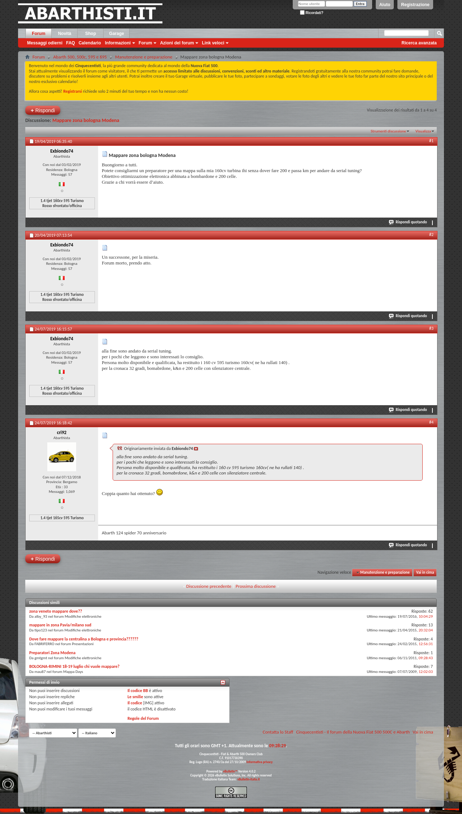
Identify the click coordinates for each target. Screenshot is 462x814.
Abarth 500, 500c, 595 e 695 (80, 57)
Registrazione (415, 4)
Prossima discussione (256, 586)
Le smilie (135, 696)
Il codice (134, 702)
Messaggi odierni (44, 42)
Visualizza (423, 131)
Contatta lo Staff (278, 732)
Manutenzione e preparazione (144, 57)
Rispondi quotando (408, 221)
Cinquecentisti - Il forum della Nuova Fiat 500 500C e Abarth (353, 732)
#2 (431, 234)
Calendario (90, 42)
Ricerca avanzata (419, 42)
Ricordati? (311, 13)
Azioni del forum (177, 42)
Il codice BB (137, 690)
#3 (431, 328)
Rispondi (43, 110)
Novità (64, 33)
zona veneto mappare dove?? (55, 611)
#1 (431, 140)
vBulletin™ (230, 771)
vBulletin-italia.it (248, 779)
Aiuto (385, 4)
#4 (431, 422)
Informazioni (118, 42)
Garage (116, 33)
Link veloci (213, 42)
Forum (38, 33)
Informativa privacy (260, 762)
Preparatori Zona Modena (52, 652)
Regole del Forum (143, 718)
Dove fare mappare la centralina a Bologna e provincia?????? (83, 639)
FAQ (70, 42)
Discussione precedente (208, 586)
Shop (90, 33)
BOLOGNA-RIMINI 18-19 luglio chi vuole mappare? (74, 666)
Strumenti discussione (388, 131)
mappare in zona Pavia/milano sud (60, 624)
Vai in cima (425, 572)
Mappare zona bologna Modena (85, 120)
